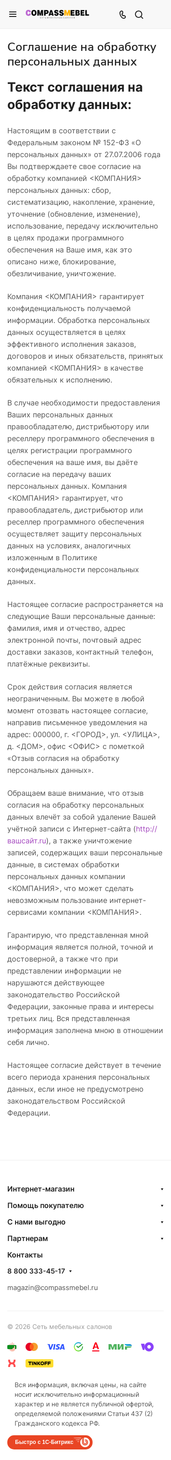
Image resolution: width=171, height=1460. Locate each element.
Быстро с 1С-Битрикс (44, 1442)
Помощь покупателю (45, 1205)
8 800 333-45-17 (36, 1271)
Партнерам (27, 1238)
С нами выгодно (36, 1221)
